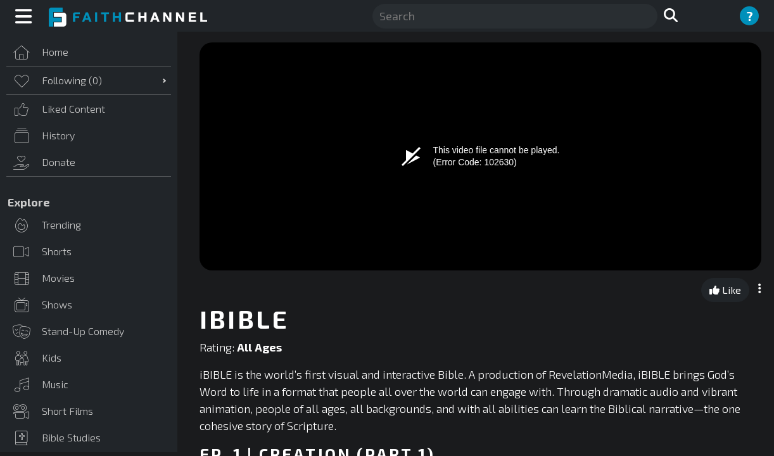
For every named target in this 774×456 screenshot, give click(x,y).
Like (725, 290)
